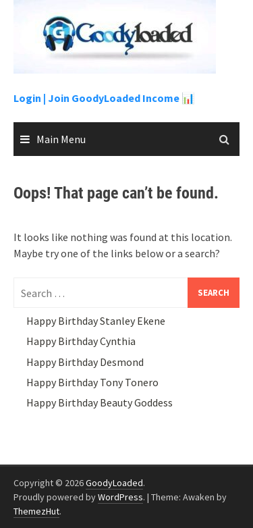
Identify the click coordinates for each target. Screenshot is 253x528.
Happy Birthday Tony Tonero (92, 382)
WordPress (120, 497)
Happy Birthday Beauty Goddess (99, 402)
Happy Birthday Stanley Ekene (95, 320)
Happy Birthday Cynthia (81, 341)
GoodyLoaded (114, 483)
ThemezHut (36, 511)
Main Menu (61, 139)
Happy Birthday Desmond (85, 362)
